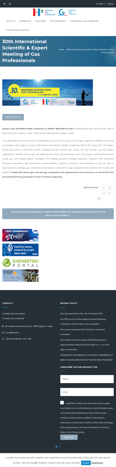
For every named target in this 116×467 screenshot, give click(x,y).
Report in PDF (13, 117)
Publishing (40, 21)
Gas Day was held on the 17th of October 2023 (81, 313)
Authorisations (58, 21)
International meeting (17, 30)
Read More (97, 462)
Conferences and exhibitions (84, 21)
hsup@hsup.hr (12, 332)
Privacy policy (78, 432)
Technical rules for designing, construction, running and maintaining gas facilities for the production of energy (58, 214)
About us (11, 21)
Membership (25, 21)
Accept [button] (86, 462)
